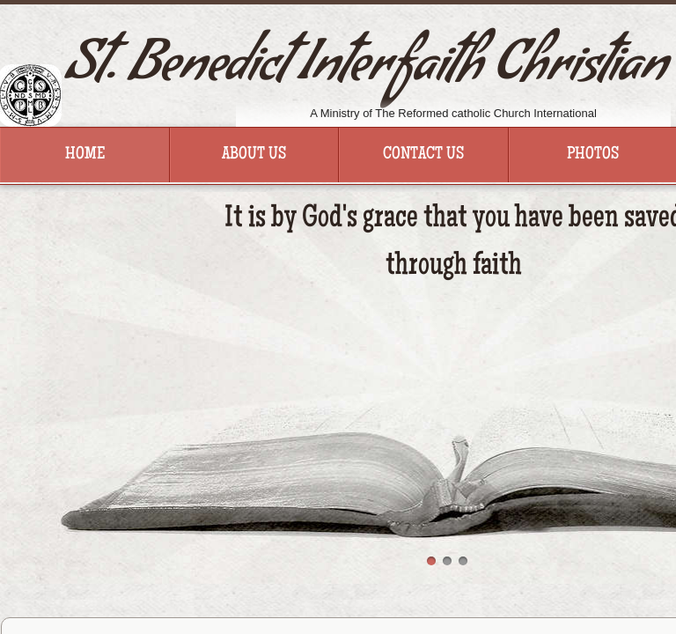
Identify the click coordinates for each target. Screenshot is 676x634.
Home (85, 155)
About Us (254, 155)
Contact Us (423, 155)
